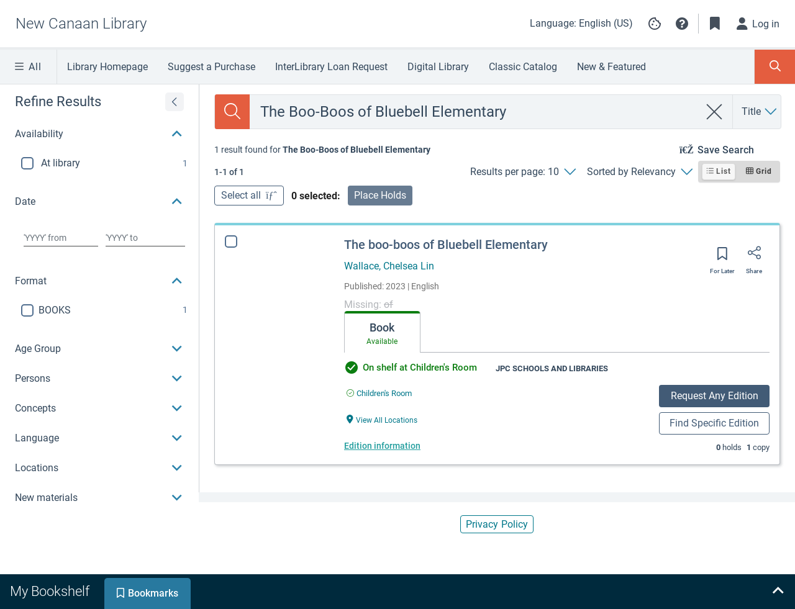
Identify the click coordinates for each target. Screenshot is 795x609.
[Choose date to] (145, 238)
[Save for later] (722, 257)
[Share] (754, 257)
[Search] (232, 112)
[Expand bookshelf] (777, 591)
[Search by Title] (760, 112)
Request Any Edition (714, 396)
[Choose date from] (61, 238)
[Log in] (758, 23)
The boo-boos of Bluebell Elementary (446, 244)
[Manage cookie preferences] (654, 23)
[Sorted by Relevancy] (639, 172)
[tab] (382, 332)
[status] (322, 149)
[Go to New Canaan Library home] (81, 23)
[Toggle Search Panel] (775, 67)
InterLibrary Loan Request (331, 67)
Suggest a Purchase (211, 67)
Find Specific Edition (714, 423)
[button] (682, 23)
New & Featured (611, 67)
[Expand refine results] (174, 101)
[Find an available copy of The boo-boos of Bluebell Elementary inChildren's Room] (379, 393)
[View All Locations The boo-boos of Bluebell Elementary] (382, 419)
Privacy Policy (497, 524)
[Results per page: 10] (522, 172)
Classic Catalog (523, 67)
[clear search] (714, 112)
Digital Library (438, 67)
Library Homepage (107, 67)
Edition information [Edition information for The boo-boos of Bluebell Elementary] (382, 446)
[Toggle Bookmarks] (715, 23)
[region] (99, 298)
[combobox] (474, 111)
